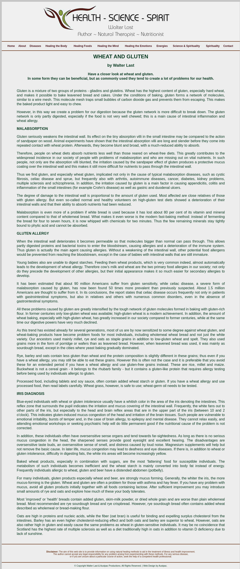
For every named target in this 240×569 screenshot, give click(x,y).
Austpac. (163, 566)
